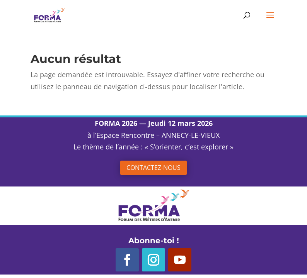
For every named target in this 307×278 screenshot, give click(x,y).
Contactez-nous (153, 167)
